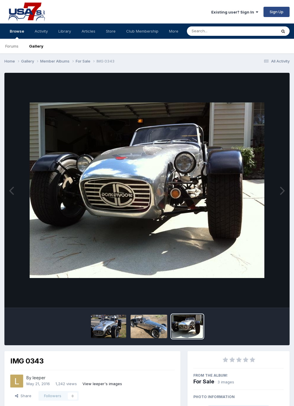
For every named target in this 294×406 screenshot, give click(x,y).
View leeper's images (102, 383)
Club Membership (142, 31)
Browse (17, 34)
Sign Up (276, 11)
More (173, 31)
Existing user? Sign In (234, 12)
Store (111, 31)
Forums (11, 46)
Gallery (36, 46)
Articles (88, 31)
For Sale (203, 381)
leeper (39, 377)
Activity (41, 31)
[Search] (216, 31)
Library (64, 31)
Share (23, 395)
